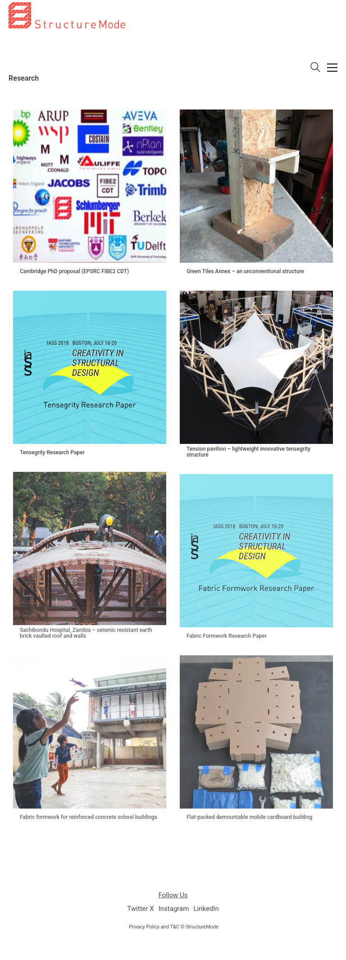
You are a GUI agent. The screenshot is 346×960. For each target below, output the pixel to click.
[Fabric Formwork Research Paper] (256, 550)
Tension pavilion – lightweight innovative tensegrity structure (248, 452)
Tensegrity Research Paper (52, 453)
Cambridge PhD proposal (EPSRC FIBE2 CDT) (74, 271)
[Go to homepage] (67, 60)
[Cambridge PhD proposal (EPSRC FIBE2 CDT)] (89, 186)
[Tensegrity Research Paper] (89, 367)
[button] (332, 67)
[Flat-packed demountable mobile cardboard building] (256, 732)
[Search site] (315, 68)
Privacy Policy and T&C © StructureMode (174, 927)
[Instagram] (174, 909)
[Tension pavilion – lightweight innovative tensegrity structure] (256, 367)
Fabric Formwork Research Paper (227, 636)
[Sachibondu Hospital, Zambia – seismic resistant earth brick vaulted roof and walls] (89, 548)
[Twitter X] (140, 909)
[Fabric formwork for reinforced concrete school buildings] (89, 732)
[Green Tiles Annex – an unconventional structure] (256, 186)
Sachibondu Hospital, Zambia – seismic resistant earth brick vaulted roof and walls (86, 633)
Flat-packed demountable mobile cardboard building (249, 817)
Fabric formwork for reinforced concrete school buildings (88, 817)
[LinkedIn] (206, 909)
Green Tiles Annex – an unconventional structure (245, 271)
